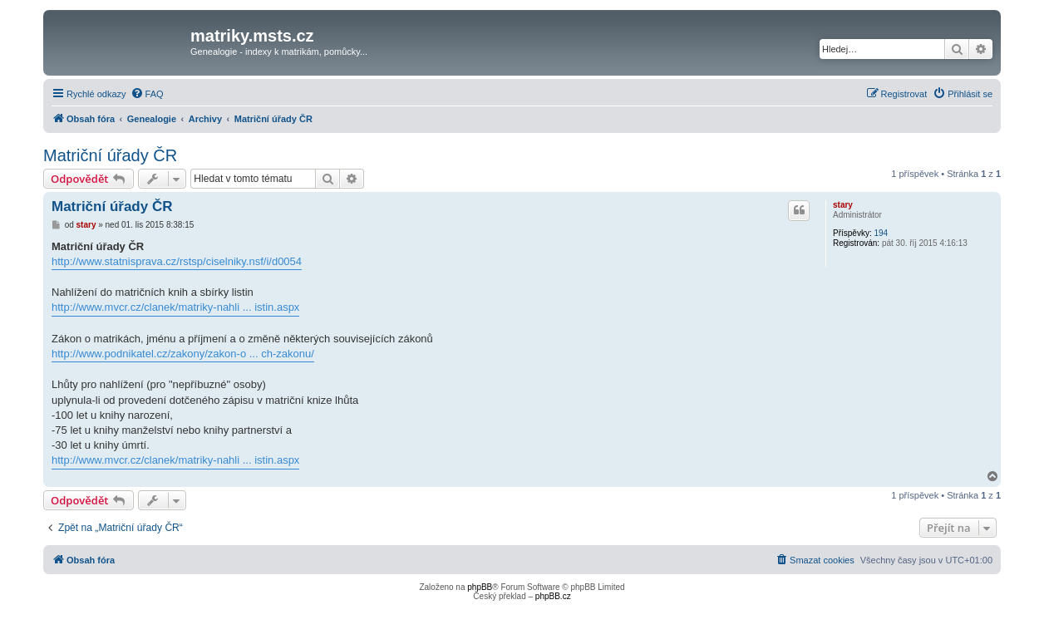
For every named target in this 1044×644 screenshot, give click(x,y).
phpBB (479, 587)
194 (881, 233)
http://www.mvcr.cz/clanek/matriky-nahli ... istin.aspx (175, 307)
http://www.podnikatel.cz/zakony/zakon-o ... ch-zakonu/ (183, 353)
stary (843, 204)
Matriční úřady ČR (110, 155)
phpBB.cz (553, 596)
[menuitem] (147, 94)
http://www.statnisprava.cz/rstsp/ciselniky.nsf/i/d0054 (177, 261)
